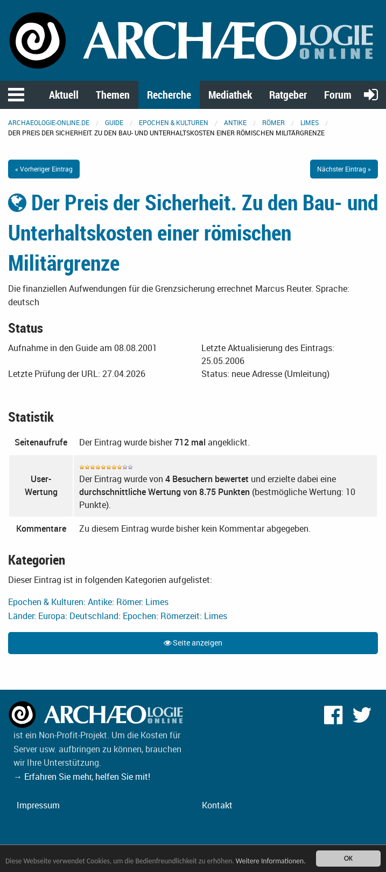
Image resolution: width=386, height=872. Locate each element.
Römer (273, 122)
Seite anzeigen (193, 642)
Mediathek (230, 94)
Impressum (38, 805)
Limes (309, 122)
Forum (338, 94)
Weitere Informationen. (271, 861)
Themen (113, 94)
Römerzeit (180, 616)
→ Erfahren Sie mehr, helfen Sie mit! (81, 776)
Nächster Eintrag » (344, 168)
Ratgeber (288, 94)
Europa (51, 616)
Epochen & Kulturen (173, 122)
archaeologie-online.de (48, 122)
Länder (21, 616)
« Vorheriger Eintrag (44, 168)
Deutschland (93, 616)
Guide (114, 122)
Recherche (169, 94)
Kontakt (217, 805)
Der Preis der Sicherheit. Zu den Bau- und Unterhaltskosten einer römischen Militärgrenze (193, 232)
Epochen (139, 616)
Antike (235, 122)
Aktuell (64, 94)
